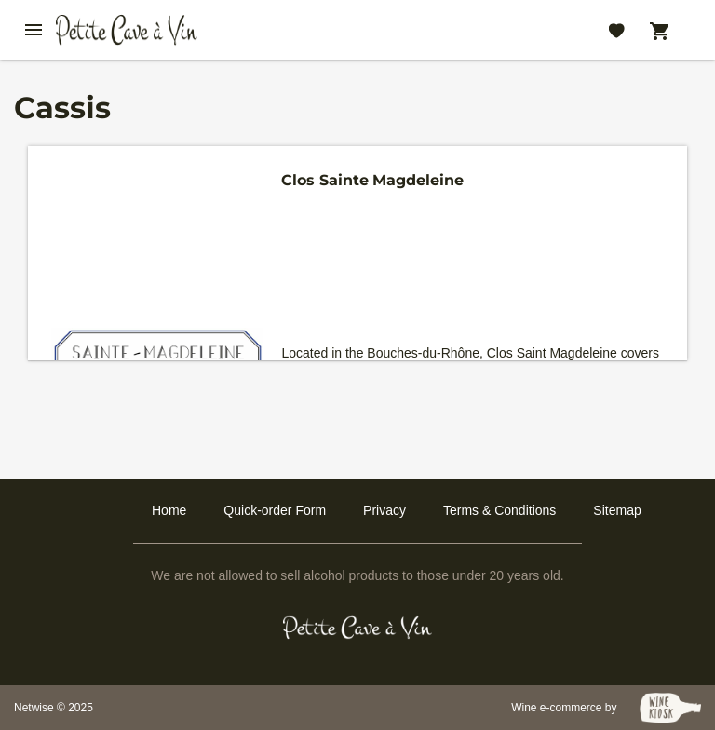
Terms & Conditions (499, 510)
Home (169, 510)
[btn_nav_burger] (33, 29)
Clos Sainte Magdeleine (372, 180)
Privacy (384, 510)
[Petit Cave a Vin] (357, 627)
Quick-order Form (274, 510)
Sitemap (617, 510)
